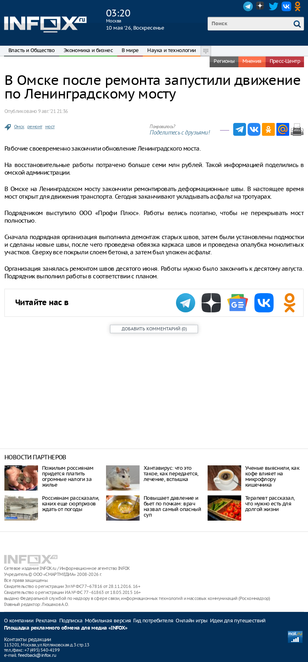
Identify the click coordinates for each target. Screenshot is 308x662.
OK (299, 6)
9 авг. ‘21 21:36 (53, 111)
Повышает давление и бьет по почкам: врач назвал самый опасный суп (172, 506)
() (154, 329)
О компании (18, 621)
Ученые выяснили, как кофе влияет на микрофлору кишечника (272, 476)
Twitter (273, 6)
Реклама (46, 621)
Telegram (248, 6)
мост (50, 126)
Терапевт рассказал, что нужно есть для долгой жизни (270, 504)
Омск (19, 126)
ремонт (34, 126)
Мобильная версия (108, 621)
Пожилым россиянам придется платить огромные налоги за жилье (68, 476)
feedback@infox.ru (37, 655)
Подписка (70, 621)
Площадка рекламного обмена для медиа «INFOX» (66, 628)
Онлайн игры (191, 621)
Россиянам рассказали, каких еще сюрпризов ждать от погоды (70, 504)
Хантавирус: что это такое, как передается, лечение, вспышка (171, 474)
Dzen (261, 6)
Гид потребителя (153, 621)
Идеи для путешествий (238, 621)
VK (286, 6)
